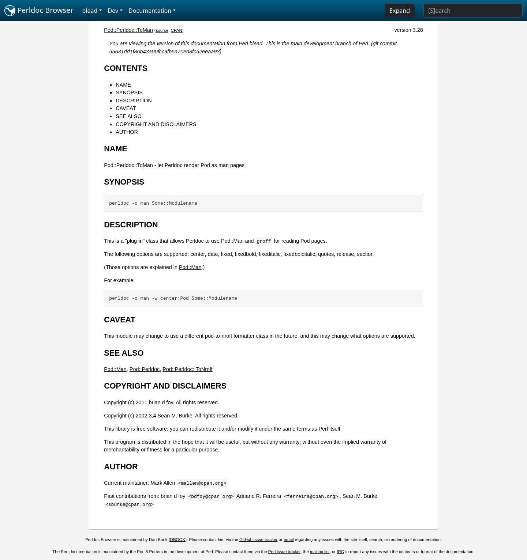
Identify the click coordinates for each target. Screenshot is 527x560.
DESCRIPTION (134, 100)
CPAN (176, 30)
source (162, 30)
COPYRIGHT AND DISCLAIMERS (156, 124)
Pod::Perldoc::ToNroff (187, 369)
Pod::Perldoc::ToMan (128, 30)
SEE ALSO (128, 116)
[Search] (473, 11)
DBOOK (178, 539)
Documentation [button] (149, 11)
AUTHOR (127, 132)
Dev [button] (113, 11)
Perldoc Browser (39, 10)
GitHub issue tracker (258, 539)
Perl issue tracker (284, 551)
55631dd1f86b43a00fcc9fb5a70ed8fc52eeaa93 (164, 51)
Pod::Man (190, 267)
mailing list (320, 551)
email (289, 539)
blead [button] (90, 11)
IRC (340, 551)
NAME (123, 85)
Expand (399, 11)
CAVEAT (126, 108)
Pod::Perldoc (145, 369)
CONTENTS (125, 68)
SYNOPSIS (129, 92)
